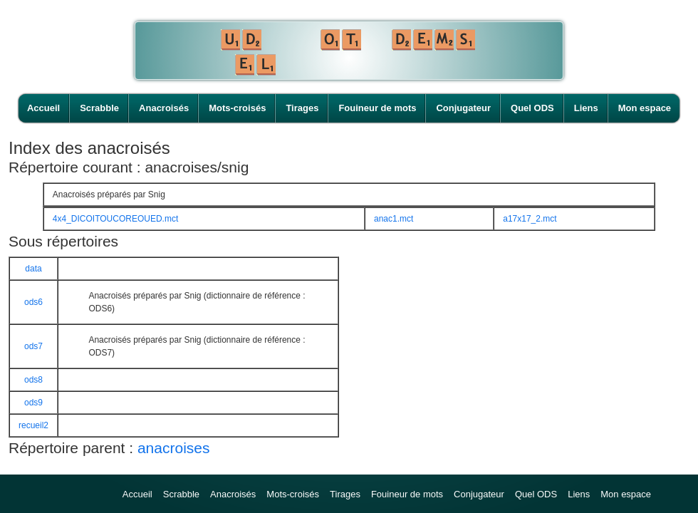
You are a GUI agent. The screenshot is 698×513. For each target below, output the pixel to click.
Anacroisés (164, 108)
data (33, 269)
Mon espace (644, 108)
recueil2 (33, 425)
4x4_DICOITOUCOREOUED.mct (115, 219)
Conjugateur (463, 108)
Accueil (43, 108)
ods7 (33, 346)
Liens (586, 108)
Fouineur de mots (377, 108)
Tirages (302, 108)
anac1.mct (393, 219)
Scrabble (99, 108)
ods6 (33, 302)
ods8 (33, 380)
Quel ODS (532, 108)
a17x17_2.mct (529, 219)
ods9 (33, 403)
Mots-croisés (237, 108)
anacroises (173, 448)
